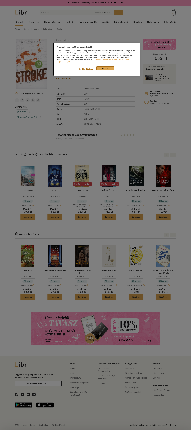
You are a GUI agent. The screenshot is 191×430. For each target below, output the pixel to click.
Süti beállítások (86, 69)
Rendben (105, 68)
